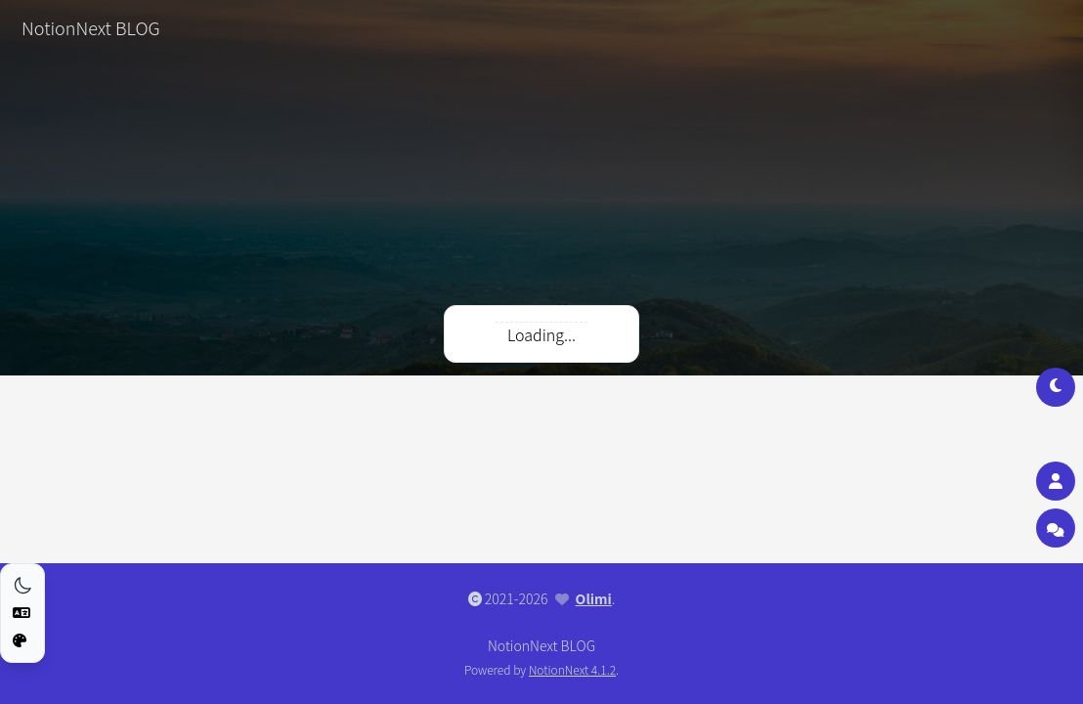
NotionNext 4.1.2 (572, 669)
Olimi (594, 598)
